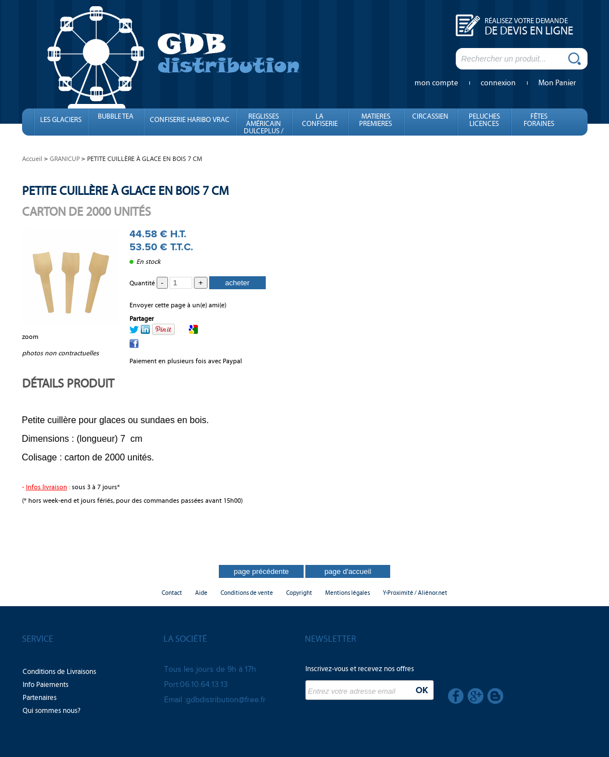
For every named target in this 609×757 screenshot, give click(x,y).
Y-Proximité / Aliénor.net (415, 593)
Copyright (299, 593)
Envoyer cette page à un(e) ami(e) (177, 305)
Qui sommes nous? (51, 710)
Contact (172, 593)
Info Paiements (45, 684)
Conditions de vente (247, 593)
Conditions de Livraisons (59, 671)
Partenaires (40, 697)
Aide (201, 593)
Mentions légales (347, 593)
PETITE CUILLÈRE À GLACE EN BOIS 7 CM (125, 190)
